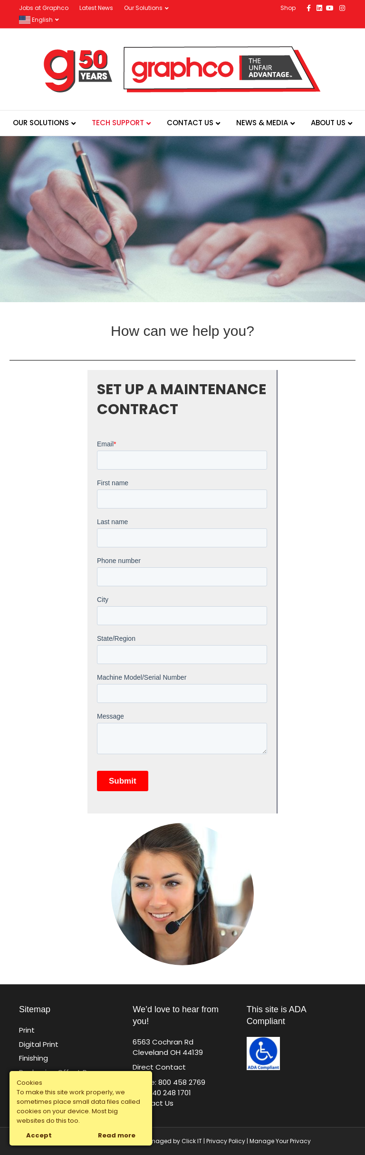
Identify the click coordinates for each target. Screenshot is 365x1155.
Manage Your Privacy (280, 1141)
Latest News (96, 8)
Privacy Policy (225, 1141)
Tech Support (118, 123)
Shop (288, 8)
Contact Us (190, 123)
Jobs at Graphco (43, 8)
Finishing (33, 1058)
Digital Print (38, 1044)
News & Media (262, 123)
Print (27, 1030)
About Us (328, 123)
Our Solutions (143, 8)
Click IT (192, 1141)
